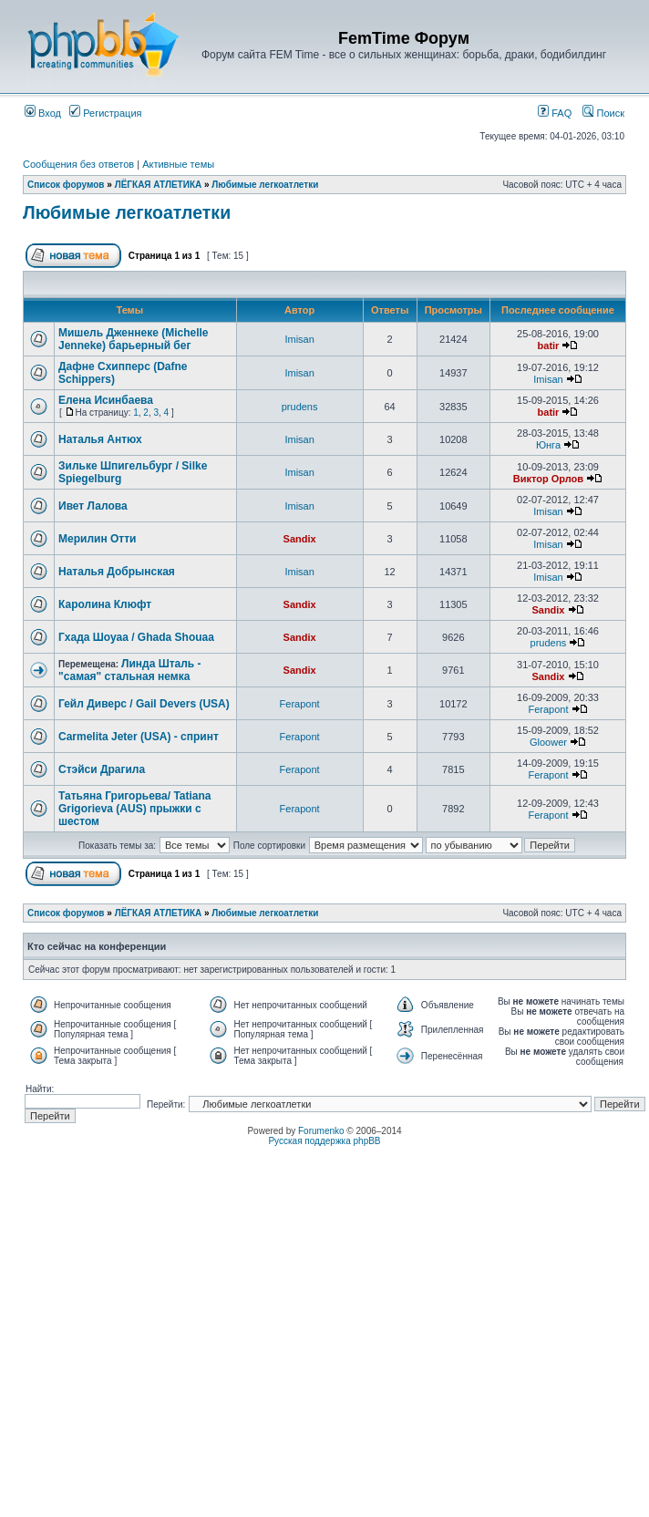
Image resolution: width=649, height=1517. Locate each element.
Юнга (548, 444)
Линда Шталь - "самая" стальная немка (129, 670)
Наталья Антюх (100, 439)
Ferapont (300, 703)
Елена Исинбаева (105, 400)
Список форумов (66, 185)
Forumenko (321, 1131)
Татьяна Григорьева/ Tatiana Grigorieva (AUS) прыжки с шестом (134, 808)
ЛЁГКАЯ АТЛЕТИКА (158, 185)
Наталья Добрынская (116, 571)
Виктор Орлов (548, 478)
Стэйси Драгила (101, 769)
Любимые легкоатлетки (264, 185)
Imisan (299, 339)
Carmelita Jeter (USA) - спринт (138, 736)
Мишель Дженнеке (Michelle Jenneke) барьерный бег (133, 339)
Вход (43, 113)
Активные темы (178, 164)
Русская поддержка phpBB (324, 1141)
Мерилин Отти (97, 538)
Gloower (548, 742)
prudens (300, 406)
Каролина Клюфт (104, 604)
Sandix (299, 538)
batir (549, 345)
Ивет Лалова (93, 506)
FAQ (555, 113)
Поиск (603, 113)
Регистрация (105, 113)
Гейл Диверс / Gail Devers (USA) (144, 703)
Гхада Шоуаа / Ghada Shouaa (136, 637)
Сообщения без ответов (78, 164)
